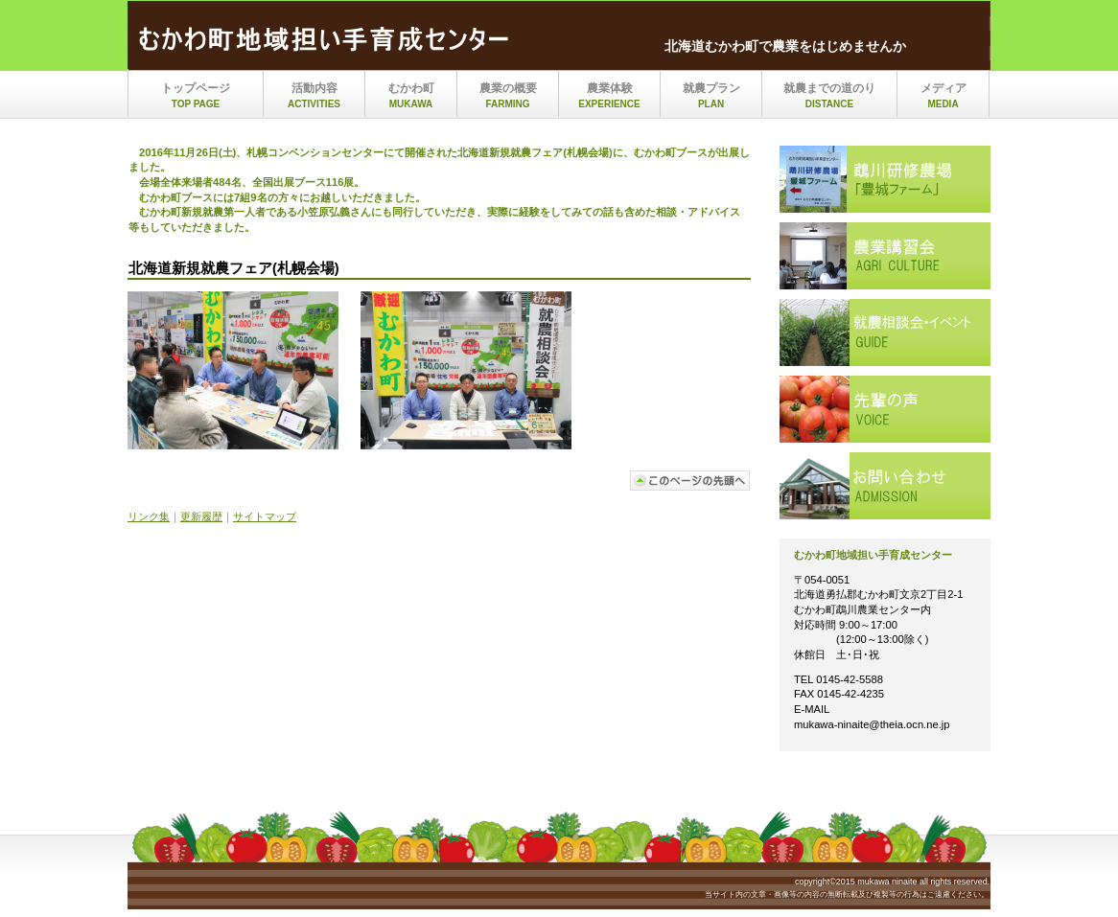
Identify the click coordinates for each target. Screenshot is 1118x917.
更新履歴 (201, 516)
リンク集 (149, 516)
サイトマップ (264, 516)
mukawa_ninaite (329, 41)
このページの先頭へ (690, 480)
